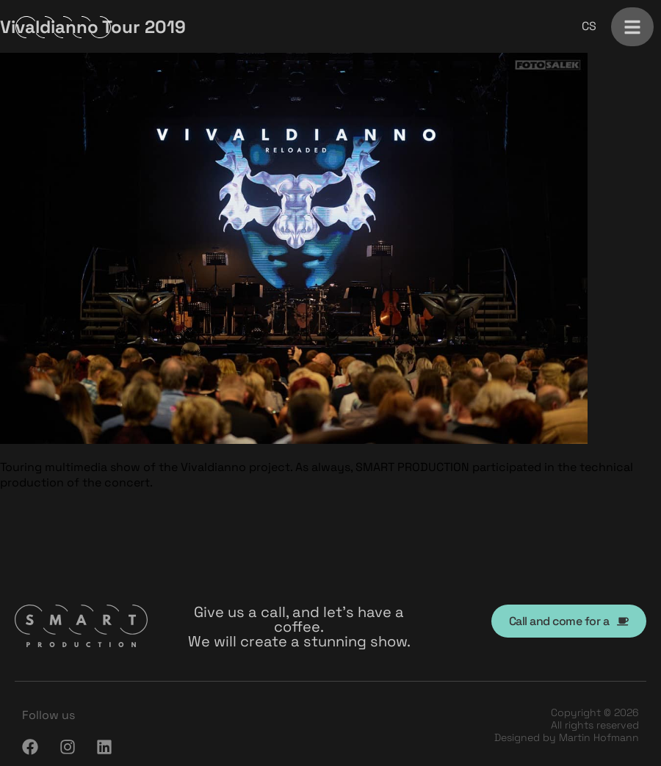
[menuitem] (589, 26)
